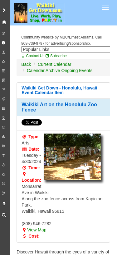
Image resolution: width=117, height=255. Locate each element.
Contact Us (32, 56)
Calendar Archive (43, 70)
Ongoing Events (77, 70)
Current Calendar (54, 64)
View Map (34, 229)
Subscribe (56, 56)
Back (26, 64)
